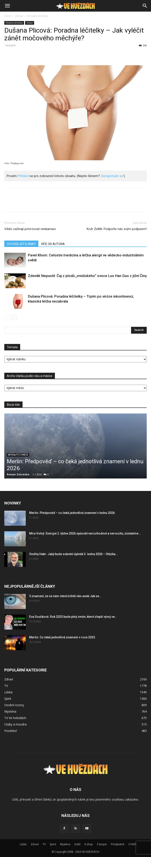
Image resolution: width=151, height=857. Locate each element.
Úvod (7, 16)
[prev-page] (7, 317)
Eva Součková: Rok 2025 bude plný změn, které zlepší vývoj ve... (73, 616)
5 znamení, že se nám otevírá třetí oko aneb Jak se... (65, 596)
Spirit (53, 844)
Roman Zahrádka (18, 474)
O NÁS (132, 844)
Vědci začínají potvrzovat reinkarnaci (30, 229)
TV (44, 844)
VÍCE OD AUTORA (53, 244)
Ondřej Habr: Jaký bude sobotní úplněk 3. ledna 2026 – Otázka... (73, 554)
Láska (23, 844)
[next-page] (14, 317)
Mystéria (65, 844)
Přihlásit (23, 176)
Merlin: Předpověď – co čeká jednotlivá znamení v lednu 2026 (72, 513)
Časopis (102, 844)
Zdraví (19, 16)
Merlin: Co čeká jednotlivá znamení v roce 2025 (62, 637)
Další (77, 844)
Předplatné (117, 844)
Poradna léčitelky (37, 16)
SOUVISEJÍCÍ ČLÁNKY (21, 244)
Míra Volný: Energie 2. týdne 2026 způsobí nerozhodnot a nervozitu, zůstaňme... (85, 533)
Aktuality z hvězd (18, 455)
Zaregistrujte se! (112, 176)
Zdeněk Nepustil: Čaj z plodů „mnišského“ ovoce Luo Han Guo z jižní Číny (87, 276)
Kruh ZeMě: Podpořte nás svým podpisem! (117, 229)
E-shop (89, 844)
